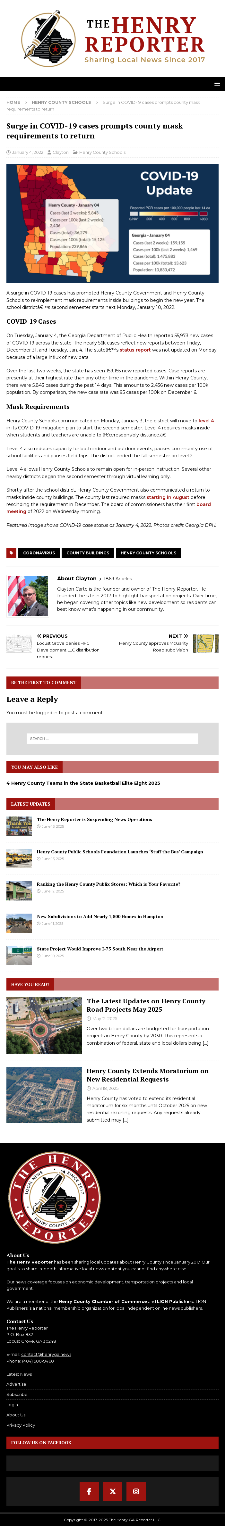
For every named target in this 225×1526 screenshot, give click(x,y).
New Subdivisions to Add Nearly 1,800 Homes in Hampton (100, 916)
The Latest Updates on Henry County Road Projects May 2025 (146, 1005)
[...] (206, 1043)
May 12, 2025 (104, 1018)
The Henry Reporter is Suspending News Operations (94, 819)
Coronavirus (39, 553)
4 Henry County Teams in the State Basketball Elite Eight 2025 (83, 783)
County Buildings (87, 553)
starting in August (168, 497)
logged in (46, 713)
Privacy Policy (20, 1425)
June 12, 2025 (53, 891)
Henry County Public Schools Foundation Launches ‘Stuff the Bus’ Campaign (120, 852)
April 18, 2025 (105, 1088)
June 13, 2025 (53, 826)
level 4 (206, 421)
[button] (216, 83)
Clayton (61, 152)
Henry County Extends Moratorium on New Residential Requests (148, 1074)
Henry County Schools (102, 152)
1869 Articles (118, 579)
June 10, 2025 (53, 956)
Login (12, 1404)
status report (135, 350)
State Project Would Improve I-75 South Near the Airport (100, 949)
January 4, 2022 (27, 152)
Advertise (16, 1384)
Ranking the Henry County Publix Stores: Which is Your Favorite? (108, 884)
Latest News (19, 1374)
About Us (15, 1414)
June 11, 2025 (52, 923)
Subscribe (17, 1394)
